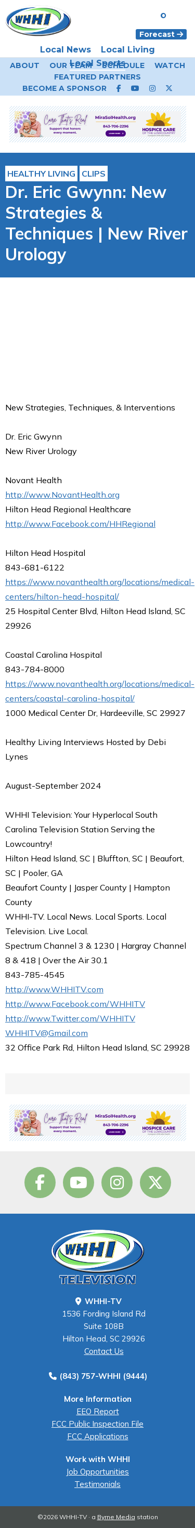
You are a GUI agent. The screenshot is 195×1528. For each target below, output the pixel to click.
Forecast (161, 34)
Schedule (123, 65)
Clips (94, 173)
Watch (169, 65)
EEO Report (97, 1411)
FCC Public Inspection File (97, 1424)
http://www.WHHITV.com (54, 989)
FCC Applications (97, 1436)
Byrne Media (116, 1517)
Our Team (70, 65)
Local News (65, 50)
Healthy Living (41, 173)
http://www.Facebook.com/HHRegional (80, 524)
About (25, 65)
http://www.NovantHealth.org (62, 494)
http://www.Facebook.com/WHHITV (75, 1004)
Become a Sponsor (64, 88)
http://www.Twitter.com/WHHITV (70, 1018)
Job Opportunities (97, 1472)
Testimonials (97, 1484)
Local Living (128, 50)
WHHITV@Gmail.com (46, 1033)
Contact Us (104, 1351)
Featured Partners (97, 77)
